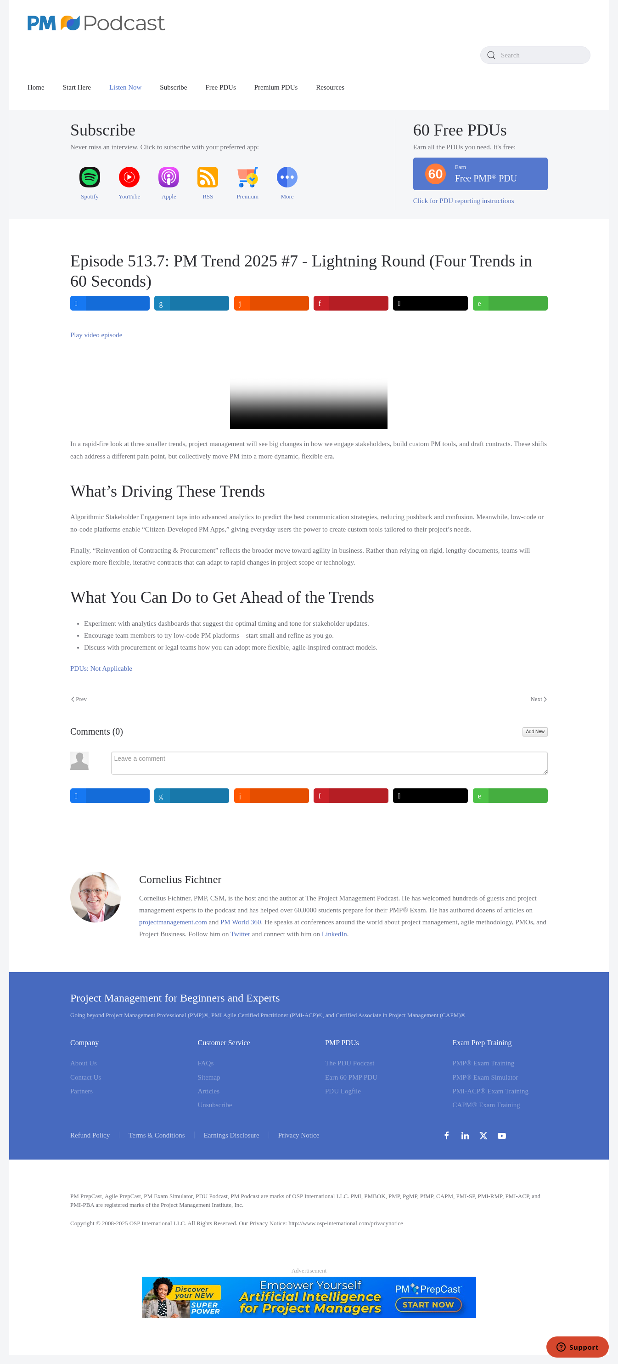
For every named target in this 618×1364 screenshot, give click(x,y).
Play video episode (96, 335)
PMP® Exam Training (484, 1063)
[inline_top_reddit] (271, 303)
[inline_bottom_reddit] (271, 795)
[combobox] (535, 55)
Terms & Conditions (157, 1135)
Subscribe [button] (173, 87)
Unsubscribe (215, 1105)
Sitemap (209, 1077)
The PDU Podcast (350, 1063)
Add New (535, 731)
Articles (208, 1091)
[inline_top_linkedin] (192, 303)
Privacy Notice (299, 1135)
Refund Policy (90, 1135)
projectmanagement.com (173, 922)
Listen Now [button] (125, 87)
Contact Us (85, 1077)
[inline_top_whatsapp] (510, 303)
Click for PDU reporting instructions (463, 200)
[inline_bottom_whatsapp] (510, 795)
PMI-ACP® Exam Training (491, 1091)
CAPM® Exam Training (486, 1105)
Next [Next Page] (538, 699)
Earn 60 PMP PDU (351, 1077)
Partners (81, 1091)
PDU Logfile (343, 1091)
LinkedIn (334, 934)
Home (36, 87)
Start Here (77, 87)
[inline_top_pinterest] (351, 303)
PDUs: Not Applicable (101, 668)
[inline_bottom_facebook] (110, 795)
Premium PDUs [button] (276, 87)
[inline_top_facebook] (110, 303)
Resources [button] (330, 87)
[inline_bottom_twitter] (430, 795)
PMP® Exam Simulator (485, 1077)
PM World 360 (240, 922)
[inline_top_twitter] (430, 303)
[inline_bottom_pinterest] (351, 795)
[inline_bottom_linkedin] (192, 795)
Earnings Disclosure (231, 1135)
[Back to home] (96, 23)
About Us (83, 1063)
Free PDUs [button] (221, 87)
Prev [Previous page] (79, 699)
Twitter (240, 934)
